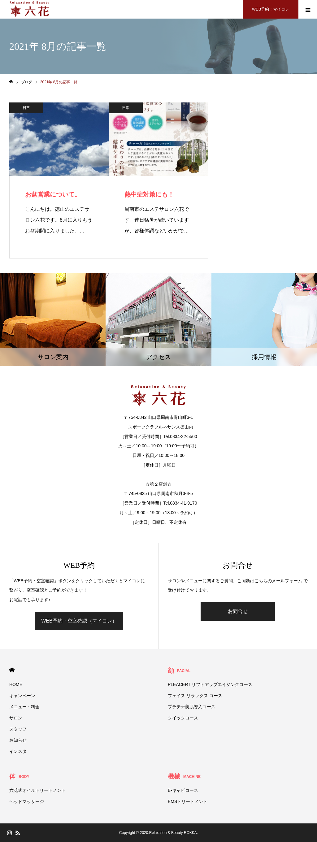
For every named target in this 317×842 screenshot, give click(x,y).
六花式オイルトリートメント (37, 790)
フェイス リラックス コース (195, 695)
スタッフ (18, 729)
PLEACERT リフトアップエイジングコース (210, 684)
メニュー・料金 (24, 706)
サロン (15, 717)
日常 (26, 108)
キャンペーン (22, 695)
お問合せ (238, 611)
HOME (12, 670)
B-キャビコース (183, 790)
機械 (184, 776)
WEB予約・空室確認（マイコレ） (79, 620)
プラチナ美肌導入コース (191, 706)
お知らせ (18, 740)
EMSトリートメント (187, 801)
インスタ (18, 751)
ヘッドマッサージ (26, 801)
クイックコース (183, 717)
